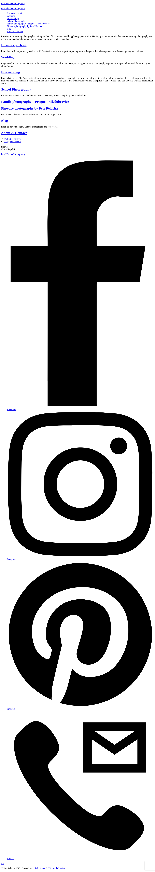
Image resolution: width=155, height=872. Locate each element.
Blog (9, 29)
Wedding (11, 16)
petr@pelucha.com (12, 141)
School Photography (16, 21)
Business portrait (15, 13)
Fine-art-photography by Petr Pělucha (24, 26)
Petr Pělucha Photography (13, 3)
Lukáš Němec (39, 868)
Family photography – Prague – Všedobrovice (28, 23)
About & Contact (15, 31)
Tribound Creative (56, 868)
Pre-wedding (13, 18)
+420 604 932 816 (12, 139)
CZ (2, 863)
